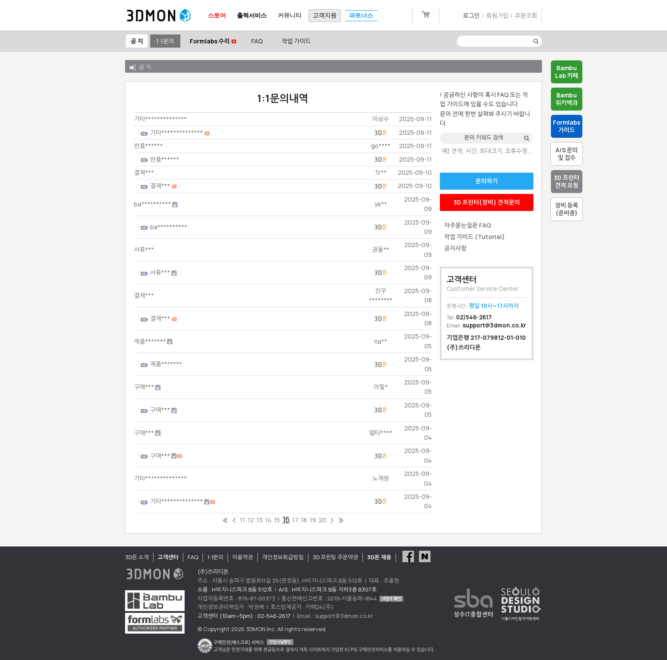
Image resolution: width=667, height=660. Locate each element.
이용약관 (242, 557)
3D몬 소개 (137, 557)
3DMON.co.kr (158, 15)
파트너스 (361, 15)
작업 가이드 (296, 41)
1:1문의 (165, 41)
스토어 (217, 15)
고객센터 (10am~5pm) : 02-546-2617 (244, 616)
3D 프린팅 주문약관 (336, 557)
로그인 (471, 15)
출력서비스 (252, 15)
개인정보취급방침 (283, 557)
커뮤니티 (290, 15)
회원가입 (497, 15)
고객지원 (324, 15)
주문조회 (526, 15)
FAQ (256, 41)
